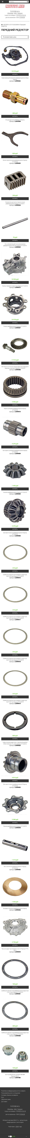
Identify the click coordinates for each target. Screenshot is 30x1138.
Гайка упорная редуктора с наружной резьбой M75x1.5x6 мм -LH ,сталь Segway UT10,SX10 (15, 743)
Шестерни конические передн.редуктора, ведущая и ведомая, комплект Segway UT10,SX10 (15, 367)
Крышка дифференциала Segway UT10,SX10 (15, 826)
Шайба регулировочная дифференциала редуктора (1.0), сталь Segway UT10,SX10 (15, 1033)
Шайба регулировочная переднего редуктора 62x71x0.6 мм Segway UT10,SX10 (15, 659)
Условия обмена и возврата (9, 1095)
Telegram (20, 13)
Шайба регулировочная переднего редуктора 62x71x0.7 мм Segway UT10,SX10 (15, 701)
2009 (17, 1126)
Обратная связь (6, 1099)
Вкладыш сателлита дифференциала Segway (15, 908)
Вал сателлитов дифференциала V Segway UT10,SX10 (15, 867)
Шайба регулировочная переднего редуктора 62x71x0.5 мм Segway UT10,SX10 (15, 617)
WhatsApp (10, 13)
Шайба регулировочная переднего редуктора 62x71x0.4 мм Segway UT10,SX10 (15, 575)
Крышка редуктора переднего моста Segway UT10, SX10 (15, 949)
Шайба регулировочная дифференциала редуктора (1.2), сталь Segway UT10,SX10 (15, 991)
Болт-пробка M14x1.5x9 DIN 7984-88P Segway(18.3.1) (15, 1075)
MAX (15, 13)
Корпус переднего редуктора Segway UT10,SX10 (15, 286)
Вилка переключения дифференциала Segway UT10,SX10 (15, 161)
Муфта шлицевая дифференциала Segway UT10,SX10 (15, 409)
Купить (15, 74)
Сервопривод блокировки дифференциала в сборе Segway (15, 78)
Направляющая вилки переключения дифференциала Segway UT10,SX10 (15, 202)
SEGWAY (6, 24)
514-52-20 (23, 15)
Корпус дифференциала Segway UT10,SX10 (15, 326)
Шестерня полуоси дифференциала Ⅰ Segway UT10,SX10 (15, 785)
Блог (2, 1097)
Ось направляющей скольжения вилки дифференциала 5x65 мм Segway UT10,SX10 (15, 244)
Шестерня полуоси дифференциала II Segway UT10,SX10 (15, 533)
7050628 (22, 17)
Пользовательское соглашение (10, 1093)
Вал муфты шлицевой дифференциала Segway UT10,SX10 (15, 451)
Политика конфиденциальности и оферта (13, 1091)
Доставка (4, 1101)
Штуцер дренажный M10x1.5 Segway (15, 119)
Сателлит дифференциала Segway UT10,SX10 (15, 492)
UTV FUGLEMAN (14, 24)
